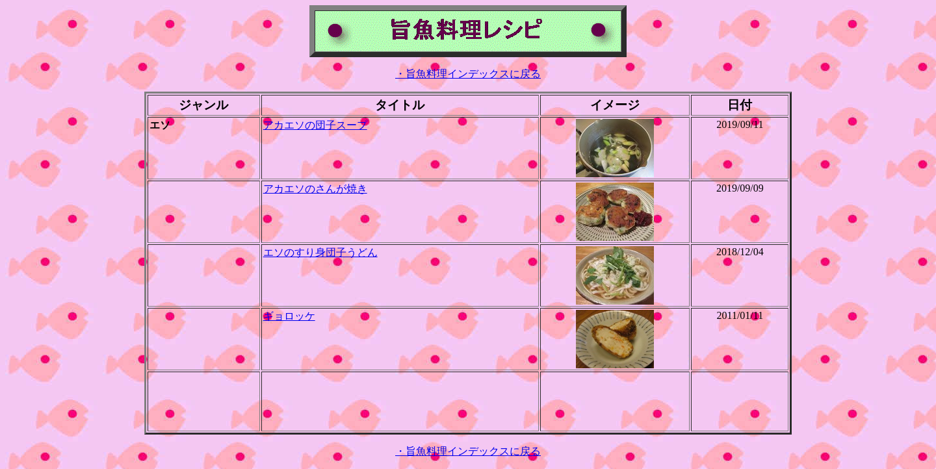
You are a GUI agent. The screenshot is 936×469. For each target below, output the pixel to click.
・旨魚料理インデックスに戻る (468, 73)
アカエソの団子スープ (315, 125)
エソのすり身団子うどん (320, 252)
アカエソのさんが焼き (315, 188)
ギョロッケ (289, 316)
